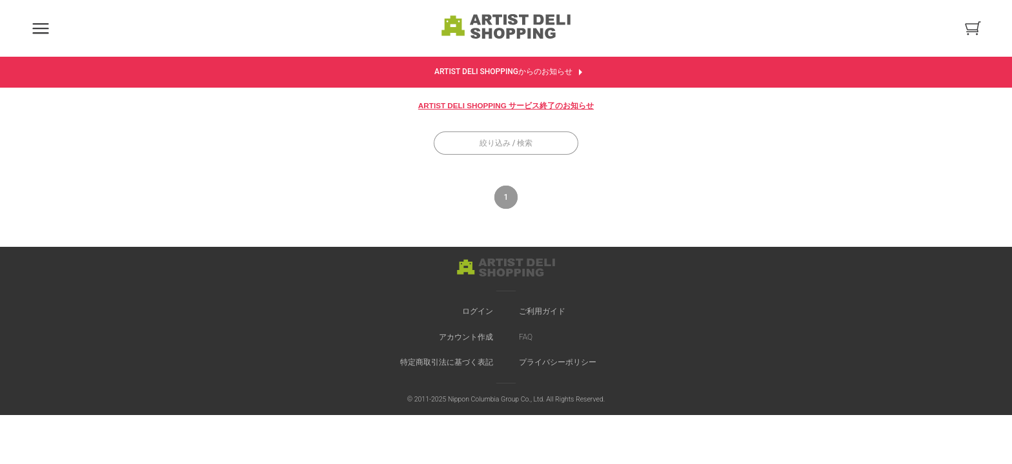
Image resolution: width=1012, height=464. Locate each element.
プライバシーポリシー (557, 362)
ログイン (477, 311)
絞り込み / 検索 (506, 143)
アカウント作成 (466, 337)
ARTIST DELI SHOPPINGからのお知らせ (511, 72)
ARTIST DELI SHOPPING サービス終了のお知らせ (506, 105)
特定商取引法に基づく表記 (446, 362)
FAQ (525, 337)
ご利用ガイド (542, 311)
